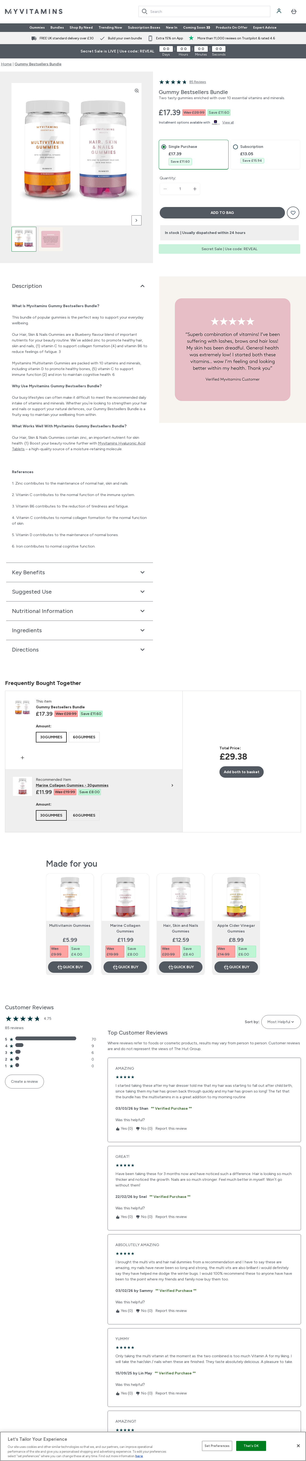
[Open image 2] (50, 239)
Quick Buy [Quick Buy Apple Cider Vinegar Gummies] (236, 967)
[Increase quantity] (195, 189)
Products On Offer (231, 28)
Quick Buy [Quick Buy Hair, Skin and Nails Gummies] (181, 967)
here (139, 1456)
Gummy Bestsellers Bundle (38, 64)
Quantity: (168, 178)
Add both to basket (241, 772)
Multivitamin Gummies (70, 925)
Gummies (37, 28)
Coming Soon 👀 (196, 28)
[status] (180, 189)
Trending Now (110, 28)
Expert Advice (265, 28)
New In (171, 28)
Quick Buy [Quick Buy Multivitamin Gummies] (70, 967)
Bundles (57, 28)
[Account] (279, 11)
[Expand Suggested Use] (79, 591)
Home (6, 64)
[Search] (144, 11)
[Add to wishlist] (293, 213)
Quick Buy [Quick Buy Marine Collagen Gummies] (125, 967)
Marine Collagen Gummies (125, 928)
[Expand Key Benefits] (79, 572)
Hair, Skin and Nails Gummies (180, 928)
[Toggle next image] (136, 220)
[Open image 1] (23, 239)
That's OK (251, 1446)
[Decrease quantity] (165, 189)
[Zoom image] (137, 90)
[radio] (51, 737)
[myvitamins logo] (33, 11)
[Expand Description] (79, 285)
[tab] (194, 155)
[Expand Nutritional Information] (79, 611)
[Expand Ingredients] (79, 630)
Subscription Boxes (144, 28)
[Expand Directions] (79, 649)
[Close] (298, 1445)
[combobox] (204, 11)
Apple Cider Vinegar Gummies (236, 928)
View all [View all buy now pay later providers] (228, 122)
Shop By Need (81, 28)
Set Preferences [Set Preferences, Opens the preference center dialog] (217, 1446)
